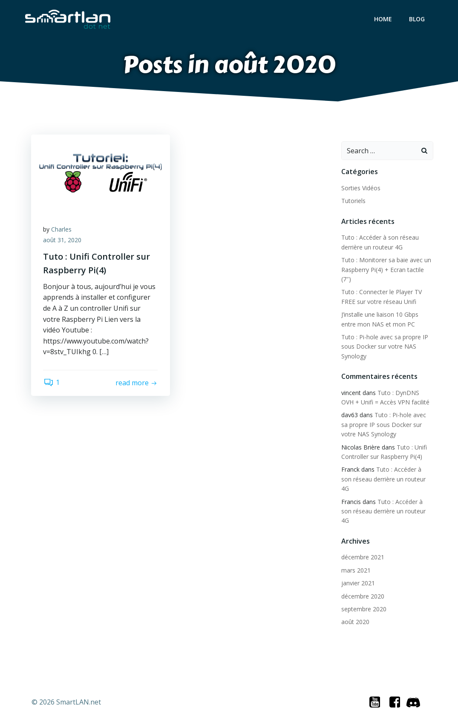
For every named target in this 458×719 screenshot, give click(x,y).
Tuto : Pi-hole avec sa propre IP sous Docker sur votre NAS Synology (384, 347)
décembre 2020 (362, 587)
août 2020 (355, 613)
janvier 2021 (357, 574)
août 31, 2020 (63, 241)
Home (383, 19)
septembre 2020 (363, 600)
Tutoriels (353, 201)
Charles (62, 230)
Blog (417, 19)
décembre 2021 (362, 548)
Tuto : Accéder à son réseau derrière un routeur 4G (383, 502)
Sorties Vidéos (360, 188)
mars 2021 (355, 561)
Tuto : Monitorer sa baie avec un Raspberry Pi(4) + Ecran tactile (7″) (386, 270)
